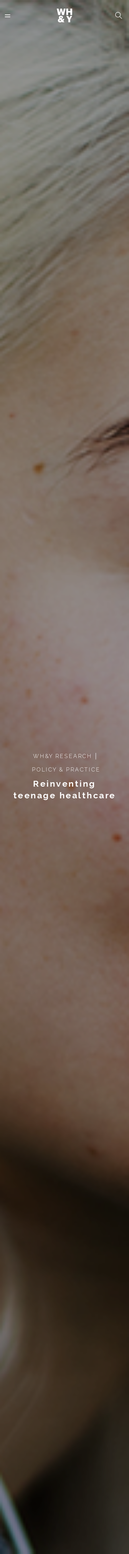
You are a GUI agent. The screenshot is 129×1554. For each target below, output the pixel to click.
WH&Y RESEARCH (62, 756)
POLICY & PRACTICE (66, 769)
